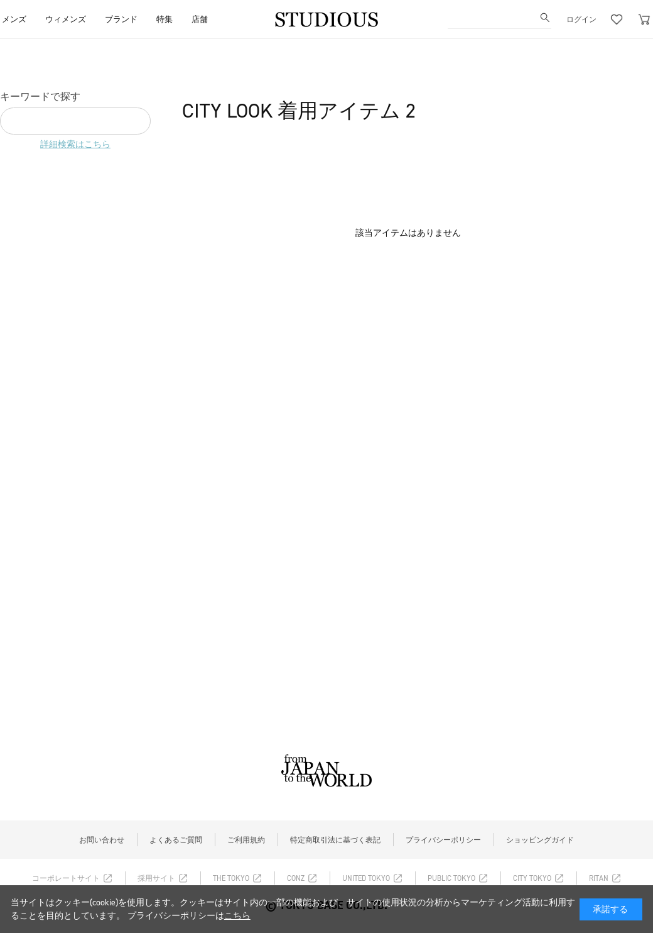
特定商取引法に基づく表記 (335, 840)
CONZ (296, 878)
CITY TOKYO (532, 878)
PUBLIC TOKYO (451, 878)
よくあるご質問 (175, 840)
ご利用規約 (246, 840)
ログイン (581, 19)
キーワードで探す (40, 96)
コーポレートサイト (66, 878)
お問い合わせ (101, 840)
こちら (237, 916)
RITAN (598, 878)
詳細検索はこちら (75, 144)
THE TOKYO (231, 878)
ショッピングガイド (540, 840)
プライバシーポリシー (443, 840)
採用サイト (156, 878)
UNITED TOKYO (366, 878)
